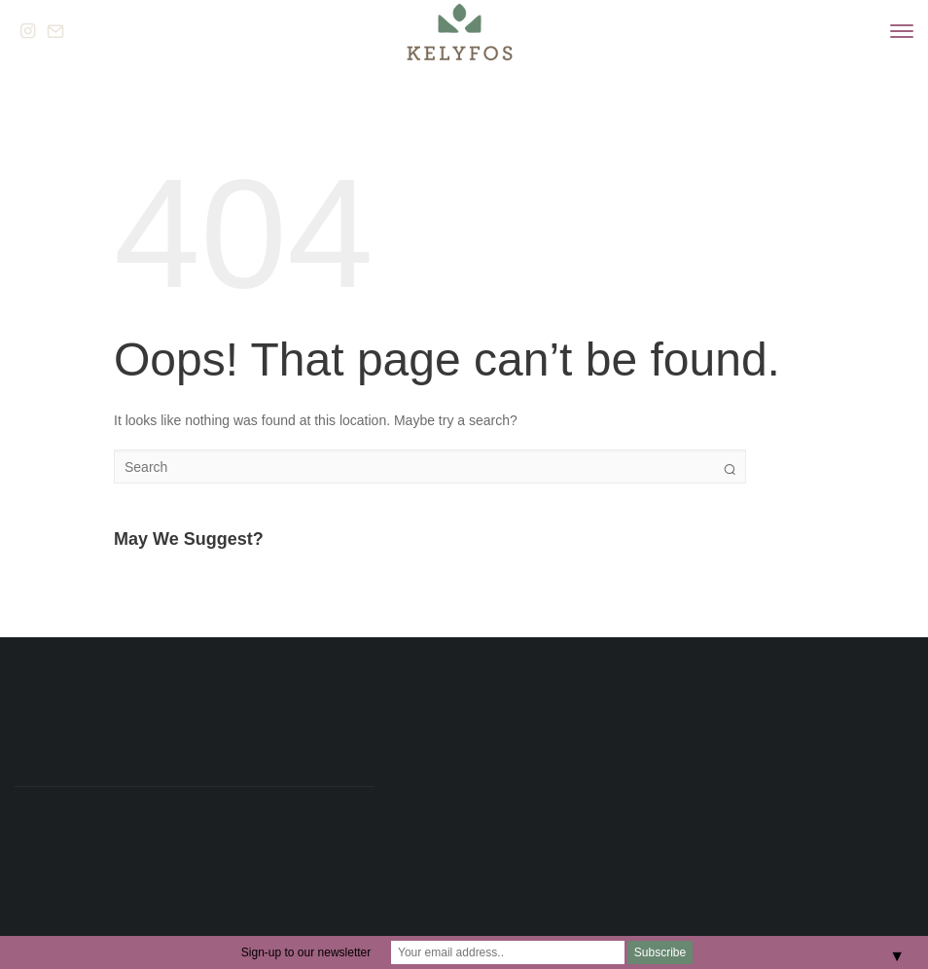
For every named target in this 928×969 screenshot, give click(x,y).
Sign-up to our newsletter (306, 952)
